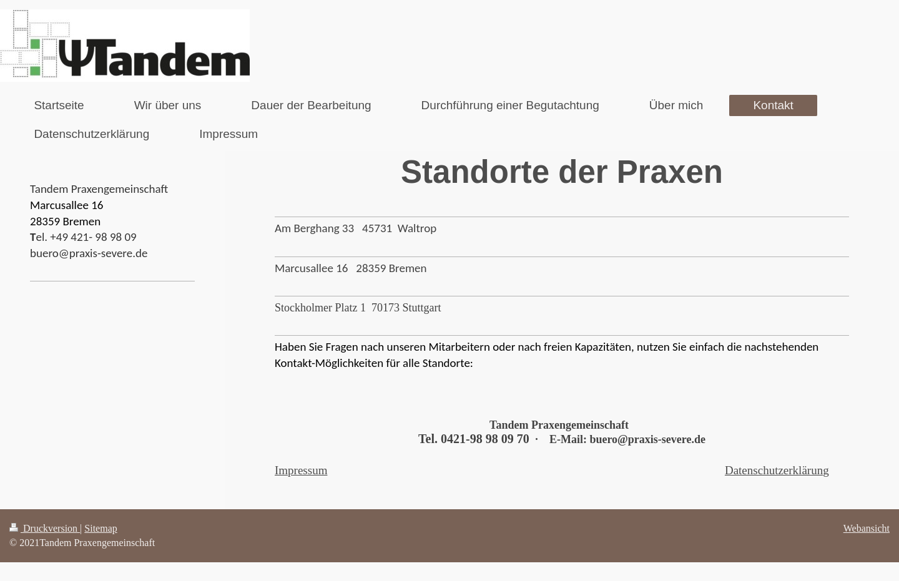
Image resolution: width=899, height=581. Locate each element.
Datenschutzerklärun (774, 470)
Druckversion (44, 528)
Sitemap (100, 528)
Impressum (301, 470)
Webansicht (866, 528)
